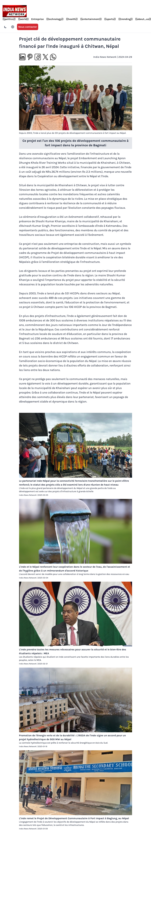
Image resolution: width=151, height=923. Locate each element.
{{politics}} (9, 19)
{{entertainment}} (91, 19)
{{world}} (23, 19)
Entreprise (37, 19)
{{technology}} (54, 19)
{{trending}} (125, 19)
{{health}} (72, 19)
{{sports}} (110, 19)
